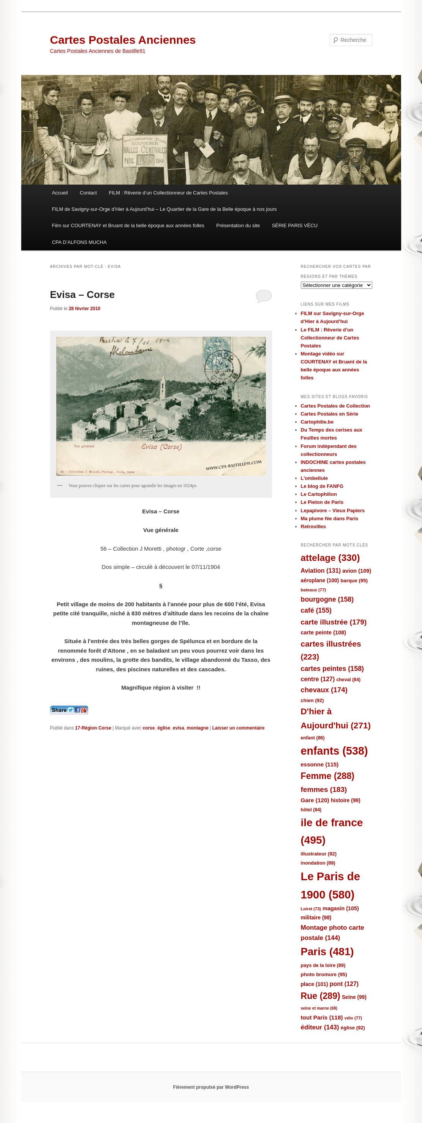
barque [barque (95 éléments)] (354, 580)
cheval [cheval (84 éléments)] (349, 679)
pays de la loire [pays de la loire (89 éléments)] (323, 965)
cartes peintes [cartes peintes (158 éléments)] (332, 668)
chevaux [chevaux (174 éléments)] (324, 690)
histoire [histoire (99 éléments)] (345, 800)
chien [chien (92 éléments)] (312, 700)
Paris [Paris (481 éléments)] (327, 951)
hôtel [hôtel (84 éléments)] (311, 809)
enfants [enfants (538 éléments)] (334, 751)
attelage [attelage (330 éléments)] (330, 558)
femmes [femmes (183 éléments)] (324, 789)
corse (148, 728)
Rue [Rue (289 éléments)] (320, 996)
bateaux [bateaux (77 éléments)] (313, 590)
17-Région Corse (93, 728)
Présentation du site (238, 225)
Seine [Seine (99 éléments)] (354, 997)
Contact (88, 193)
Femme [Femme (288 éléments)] (328, 776)
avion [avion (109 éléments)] (356, 571)
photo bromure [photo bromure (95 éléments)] (324, 974)
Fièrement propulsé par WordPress (211, 1087)
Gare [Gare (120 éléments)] (315, 800)
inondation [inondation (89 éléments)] (318, 863)
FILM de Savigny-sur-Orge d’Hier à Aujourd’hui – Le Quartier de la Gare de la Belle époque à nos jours (164, 209)
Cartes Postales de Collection (335, 406)
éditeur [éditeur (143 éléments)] (320, 1027)
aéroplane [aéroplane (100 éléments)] (320, 580)
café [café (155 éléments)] (316, 610)
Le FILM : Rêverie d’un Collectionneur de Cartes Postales (330, 338)
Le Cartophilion (319, 494)
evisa (178, 728)
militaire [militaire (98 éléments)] (316, 918)
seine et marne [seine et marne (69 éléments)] (319, 1008)
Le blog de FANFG (322, 486)
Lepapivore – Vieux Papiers (333, 510)
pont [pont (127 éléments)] (344, 984)
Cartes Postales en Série (330, 414)
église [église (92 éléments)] (353, 1028)
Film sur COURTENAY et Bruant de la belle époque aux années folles (128, 225)
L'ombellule (314, 478)
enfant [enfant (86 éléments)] (313, 738)
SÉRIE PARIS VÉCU (295, 225)
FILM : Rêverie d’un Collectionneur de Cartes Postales (168, 193)
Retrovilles (313, 526)
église (163, 728)
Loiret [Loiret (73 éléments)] (311, 908)
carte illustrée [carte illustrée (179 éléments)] (334, 622)
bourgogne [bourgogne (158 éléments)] (327, 599)
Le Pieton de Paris (322, 502)
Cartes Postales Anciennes (123, 39)
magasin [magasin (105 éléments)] (340, 908)
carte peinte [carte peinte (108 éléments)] (323, 632)
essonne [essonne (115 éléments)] (320, 764)
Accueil (60, 193)
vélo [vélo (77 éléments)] (353, 1018)
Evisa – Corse (82, 294)
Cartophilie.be (317, 422)
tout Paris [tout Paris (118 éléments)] (322, 1017)
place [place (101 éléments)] (314, 984)
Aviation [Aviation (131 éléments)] (321, 570)
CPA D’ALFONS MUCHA (79, 242)
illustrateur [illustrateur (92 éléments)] (319, 854)
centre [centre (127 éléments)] (318, 679)
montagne (198, 728)
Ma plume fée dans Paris (330, 518)
